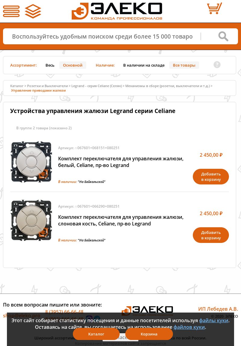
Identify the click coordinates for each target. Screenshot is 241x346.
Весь (50, 65)
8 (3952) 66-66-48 (64, 312)
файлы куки (213, 320)
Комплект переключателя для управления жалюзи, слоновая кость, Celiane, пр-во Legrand (120, 220)
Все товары (184, 65)
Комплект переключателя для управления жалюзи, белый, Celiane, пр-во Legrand (120, 161)
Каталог (16, 85)
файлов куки (189, 327)
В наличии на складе (143, 65)
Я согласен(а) (120, 337)
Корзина (149, 334)
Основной (73, 65)
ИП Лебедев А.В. (218, 309)
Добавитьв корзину (211, 176)
